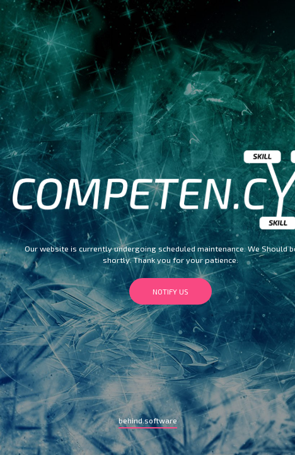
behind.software (148, 420)
